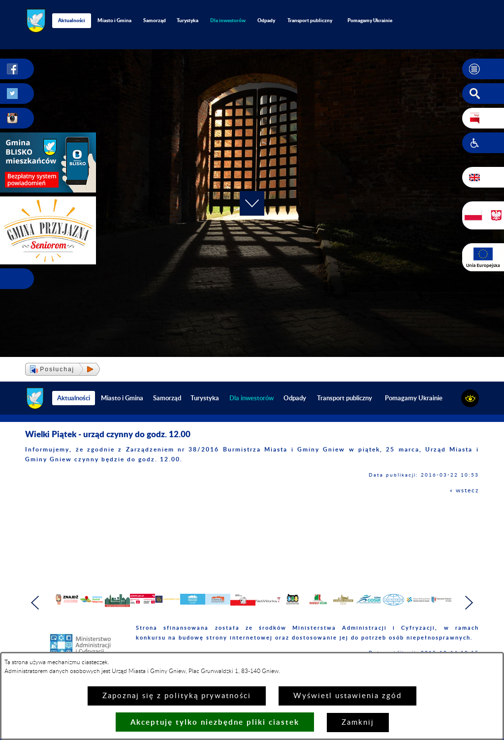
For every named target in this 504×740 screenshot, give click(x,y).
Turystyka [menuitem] (187, 20)
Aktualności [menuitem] (71, 20)
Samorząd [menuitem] (154, 20)
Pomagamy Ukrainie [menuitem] (369, 20)
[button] (483, 69)
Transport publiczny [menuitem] (309, 20)
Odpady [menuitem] (266, 20)
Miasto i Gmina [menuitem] (114, 20)
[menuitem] (228, 20)
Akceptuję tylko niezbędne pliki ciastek (214, 722)
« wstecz (464, 490)
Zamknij (358, 722)
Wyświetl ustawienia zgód (347, 696)
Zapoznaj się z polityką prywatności (176, 696)
